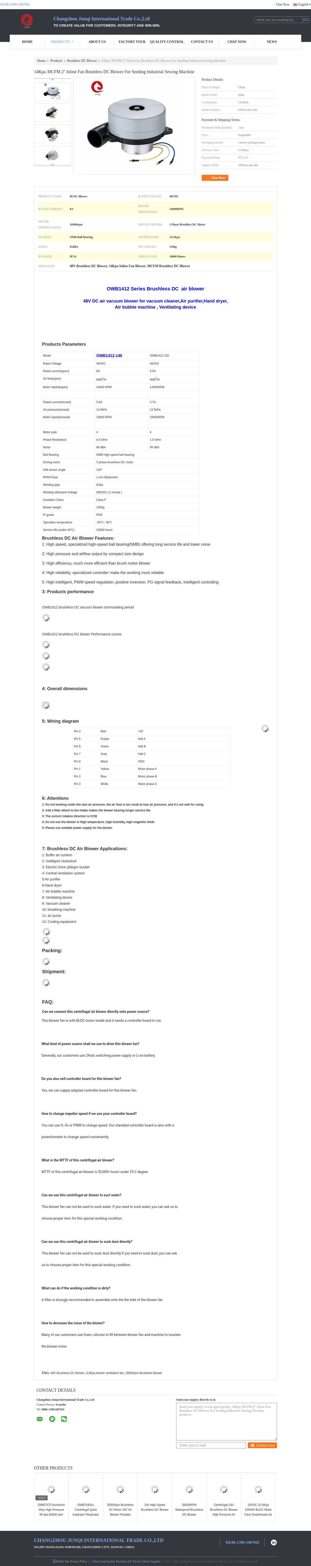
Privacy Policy (78, 1561)
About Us (97, 42)
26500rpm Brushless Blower (144, 1373)
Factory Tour (132, 42)
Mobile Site (61, 1561)
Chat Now (283, 4)
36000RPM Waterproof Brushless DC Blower (189, 1509)
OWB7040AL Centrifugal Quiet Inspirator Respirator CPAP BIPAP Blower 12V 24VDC (85, 1514)
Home (27, 42)
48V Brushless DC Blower (67, 1373)
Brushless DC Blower (82, 61)
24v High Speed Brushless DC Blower (154, 1507)
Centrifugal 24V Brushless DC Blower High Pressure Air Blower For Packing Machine (223, 1514)
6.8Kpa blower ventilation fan (105, 1373)
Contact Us (202, 42)
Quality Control (167, 42)
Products (62, 42)
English (304, 4)
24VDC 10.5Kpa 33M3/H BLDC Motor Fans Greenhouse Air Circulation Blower (258, 1512)
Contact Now (263, 1445)
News (272, 42)
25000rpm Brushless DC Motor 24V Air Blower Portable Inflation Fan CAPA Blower (120, 1514)
